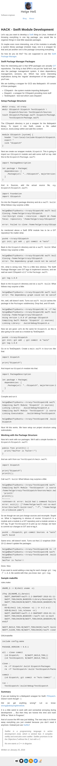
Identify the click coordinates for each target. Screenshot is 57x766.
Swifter (26, 725)
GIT (54, 66)
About (31, 18)
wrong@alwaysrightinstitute (12, 706)
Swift (31, 35)
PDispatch (51, 696)
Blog (25, 18)
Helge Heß (28, 11)
